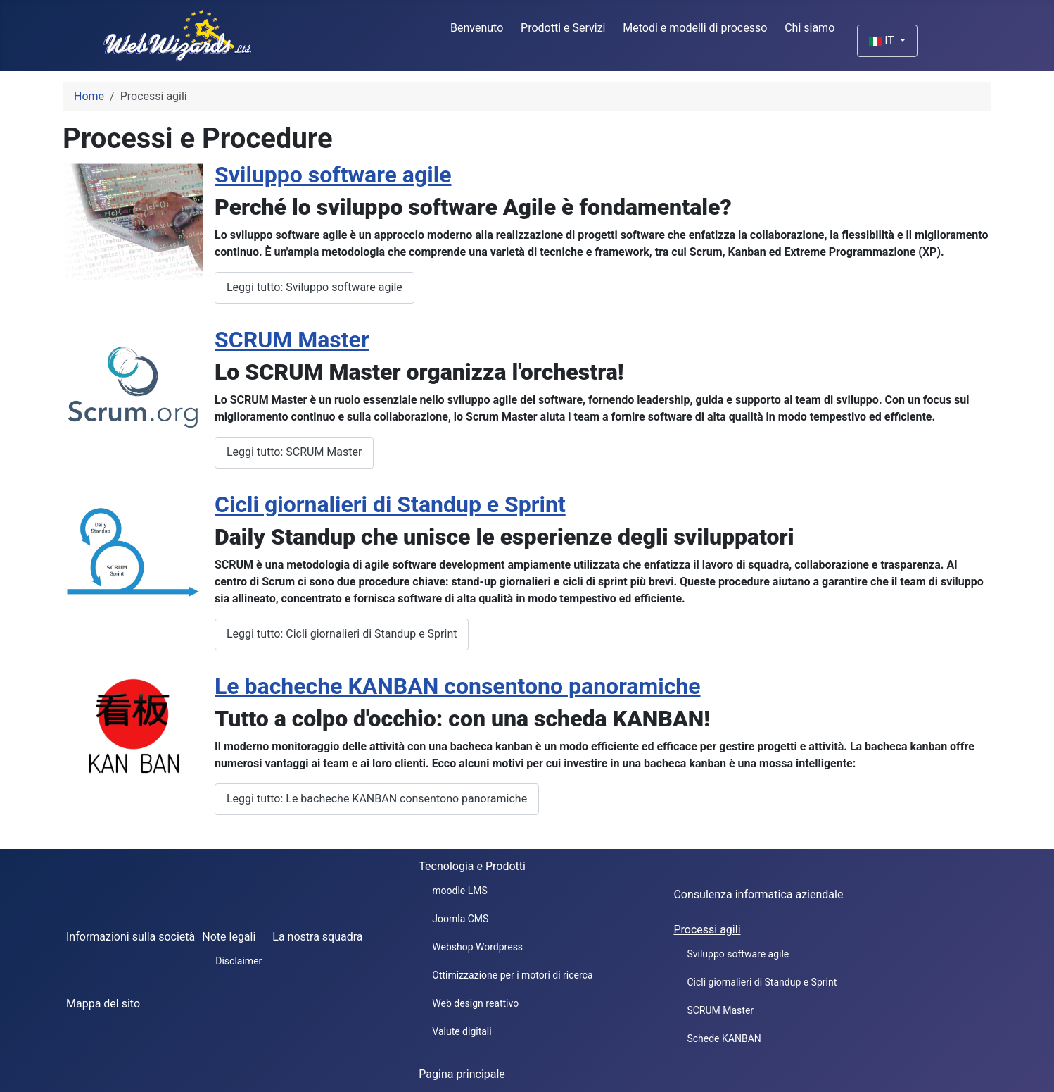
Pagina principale (462, 1074)
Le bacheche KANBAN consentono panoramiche (458, 686)
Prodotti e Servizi (563, 28)
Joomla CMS (460, 918)
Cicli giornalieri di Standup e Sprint (390, 504)
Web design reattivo (475, 1003)
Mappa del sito (103, 1003)
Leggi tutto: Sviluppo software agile (314, 287)
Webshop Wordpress (477, 947)
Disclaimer (238, 961)
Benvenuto (476, 28)
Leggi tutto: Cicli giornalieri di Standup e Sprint (342, 633)
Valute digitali (461, 1031)
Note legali (228, 936)
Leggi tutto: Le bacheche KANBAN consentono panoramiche (377, 798)
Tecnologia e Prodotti (472, 866)
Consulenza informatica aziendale (758, 894)
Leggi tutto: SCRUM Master (294, 452)
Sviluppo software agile (333, 174)
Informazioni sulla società (130, 936)
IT (882, 40)
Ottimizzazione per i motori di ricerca (512, 975)
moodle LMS (460, 890)
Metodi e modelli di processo (695, 28)
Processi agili (706, 929)
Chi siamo (809, 28)
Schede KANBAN (724, 1038)
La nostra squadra (317, 936)
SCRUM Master (292, 339)
